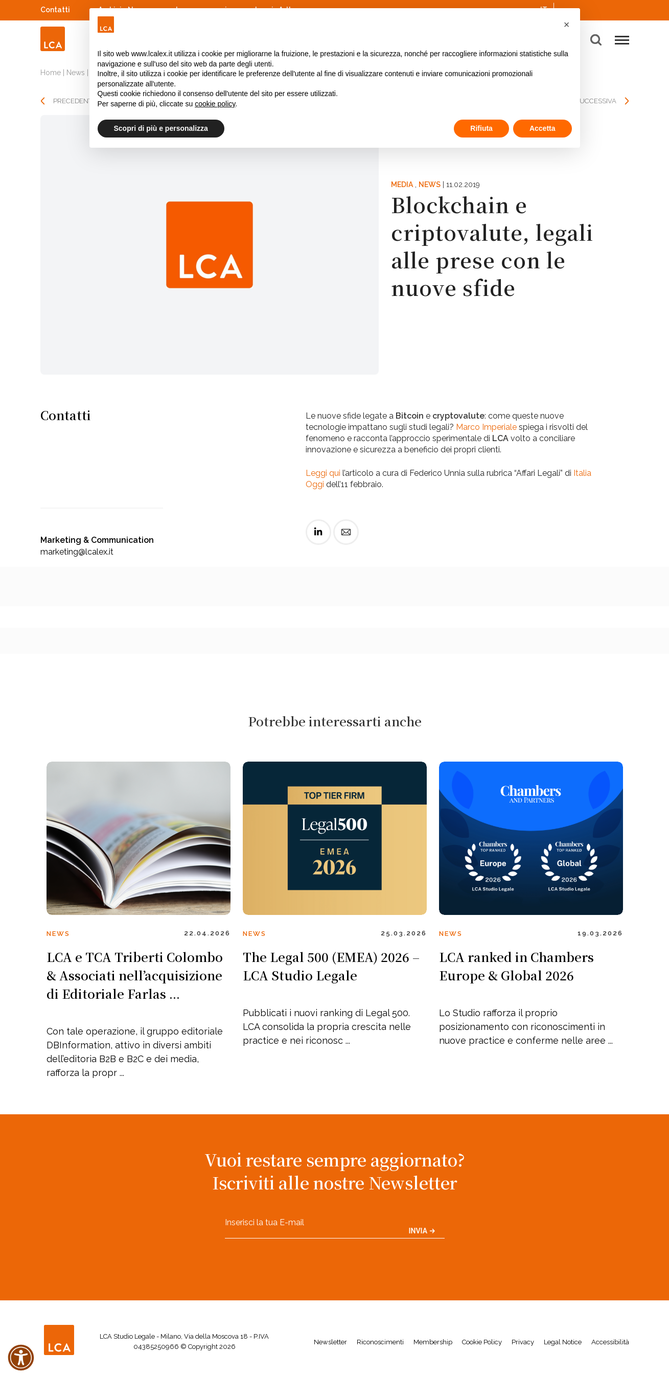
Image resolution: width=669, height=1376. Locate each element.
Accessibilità (610, 1342)
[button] (567, 24)
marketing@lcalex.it (76, 552)
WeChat (624, 8)
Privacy (523, 1342)
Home (50, 72)
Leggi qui (323, 473)
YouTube (610, 9)
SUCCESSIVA (595, 101)
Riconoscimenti (380, 1342)
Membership (432, 1342)
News (75, 72)
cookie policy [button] (215, 104)
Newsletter (330, 1342)
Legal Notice (563, 1342)
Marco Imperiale (486, 427)
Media (402, 184)
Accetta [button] (542, 128)
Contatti (55, 9)
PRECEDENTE (74, 101)
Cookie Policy (482, 1342)
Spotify (597, 8)
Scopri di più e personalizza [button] (161, 128)
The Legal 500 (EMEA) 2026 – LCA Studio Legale (331, 966)
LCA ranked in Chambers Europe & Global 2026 (516, 966)
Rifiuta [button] (481, 128)
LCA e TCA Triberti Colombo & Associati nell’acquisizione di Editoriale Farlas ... (135, 975)
